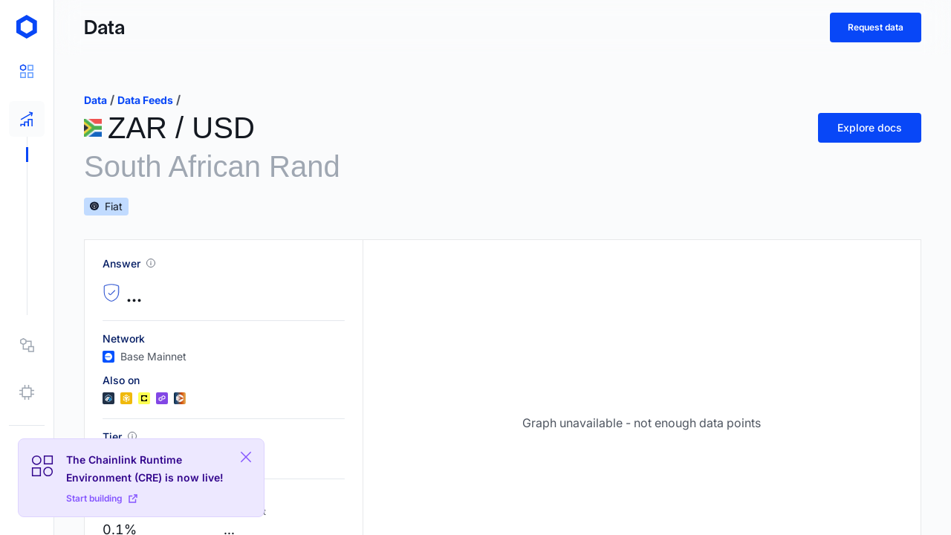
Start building (101, 498)
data (95, 100)
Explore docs (869, 127)
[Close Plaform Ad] (246, 457)
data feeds (145, 100)
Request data (875, 27)
